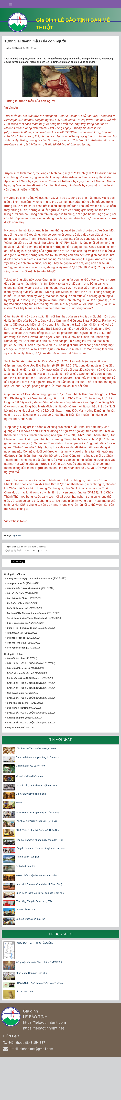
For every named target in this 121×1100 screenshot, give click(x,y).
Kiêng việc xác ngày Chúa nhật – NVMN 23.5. (29, 618)
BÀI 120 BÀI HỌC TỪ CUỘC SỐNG (24, 703)
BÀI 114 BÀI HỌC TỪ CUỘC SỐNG (24, 763)
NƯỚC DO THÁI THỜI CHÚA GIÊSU (34, 983)
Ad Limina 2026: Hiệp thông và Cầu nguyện (38, 852)
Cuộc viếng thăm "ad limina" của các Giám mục (40, 933)
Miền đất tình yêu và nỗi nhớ (30, 805)
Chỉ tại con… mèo (25, 1031)
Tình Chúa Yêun (15, 673)
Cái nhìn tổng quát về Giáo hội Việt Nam (36, 825)
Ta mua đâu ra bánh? (26, 949)
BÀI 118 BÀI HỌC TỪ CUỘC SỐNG (24, 723)
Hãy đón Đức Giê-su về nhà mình (24, 628)
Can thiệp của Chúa (17, 638)
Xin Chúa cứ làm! (16, 643)
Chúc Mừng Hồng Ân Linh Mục (31, 1013)
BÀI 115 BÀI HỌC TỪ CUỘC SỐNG (24, 753)
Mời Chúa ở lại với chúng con (31, 834)
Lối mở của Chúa (15, 633)
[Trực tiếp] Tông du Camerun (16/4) (34, 941)
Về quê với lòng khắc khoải (29, 816)
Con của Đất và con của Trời (30, 959)
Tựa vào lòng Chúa (16, 683)
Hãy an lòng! (13, 768)
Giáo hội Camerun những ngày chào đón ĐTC (39, 880)
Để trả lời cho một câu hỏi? (20, 713)
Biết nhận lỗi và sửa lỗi (18, 708)
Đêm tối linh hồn (15, 698)
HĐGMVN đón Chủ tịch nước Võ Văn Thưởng (39, 1023)
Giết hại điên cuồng (17, 688)
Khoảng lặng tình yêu (18, 758)
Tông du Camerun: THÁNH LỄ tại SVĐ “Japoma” (40, 888)
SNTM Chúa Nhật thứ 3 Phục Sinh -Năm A (37, 915)
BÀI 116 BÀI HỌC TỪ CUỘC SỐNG (24, 738)
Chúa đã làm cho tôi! (17, 648)
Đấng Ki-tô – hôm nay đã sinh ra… (24, 668)
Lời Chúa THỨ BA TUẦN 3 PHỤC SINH (36, 788)
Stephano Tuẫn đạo (17, 678)
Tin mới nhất (60, 780)
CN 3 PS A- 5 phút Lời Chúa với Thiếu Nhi (37, 870)
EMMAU (20, 842)
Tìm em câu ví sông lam (28, 896)
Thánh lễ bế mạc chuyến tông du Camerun (37, 797)
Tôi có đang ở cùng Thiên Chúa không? (27, 658)
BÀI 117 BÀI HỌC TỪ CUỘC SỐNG (24, 728)
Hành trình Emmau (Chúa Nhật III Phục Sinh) (39, 924)
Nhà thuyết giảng (15, 733)
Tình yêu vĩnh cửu (16, 623)
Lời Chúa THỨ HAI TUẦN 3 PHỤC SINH (36, 861)
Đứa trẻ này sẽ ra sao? (18, 663)
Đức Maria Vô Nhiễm (17, 748)
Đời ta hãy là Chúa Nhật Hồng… (23, 718)
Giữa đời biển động (25, 906)
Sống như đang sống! (18, 743)
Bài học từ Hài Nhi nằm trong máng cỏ (26, 653)
